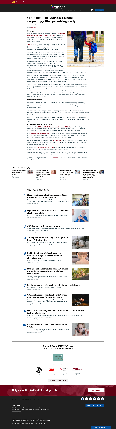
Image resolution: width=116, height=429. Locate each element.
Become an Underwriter (58, 380)
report (30, 44)
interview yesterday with (39, 133)
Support (100, 10)
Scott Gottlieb (57, 140)
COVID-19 (33, 27)
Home (14, 399)
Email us (16, 413)
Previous (27, 168)
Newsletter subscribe (94, 406)
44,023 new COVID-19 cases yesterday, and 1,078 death (54, 127)
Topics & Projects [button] (45, 10)
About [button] (82, 10)
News (33, 10)
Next (29, 168)
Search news (38, 399)
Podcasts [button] (59, 10)
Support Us (96, 390)
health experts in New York (45, 147)
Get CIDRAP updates (101, 427)
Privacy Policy (42, 423)
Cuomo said (55, 157)
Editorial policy (25, 399)
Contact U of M (33, 423)
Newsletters (72, 10)
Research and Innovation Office (20, 423)
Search (92, 10)
